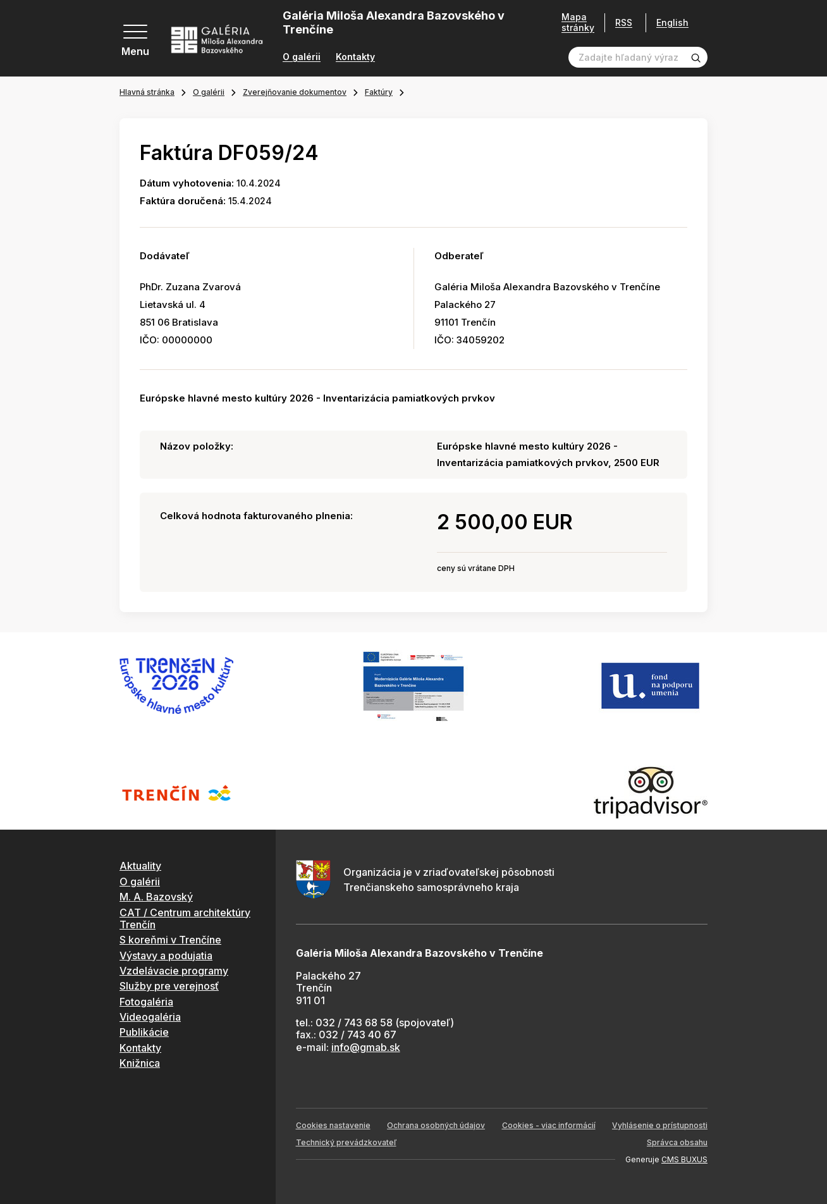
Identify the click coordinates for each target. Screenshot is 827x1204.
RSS (623, 22)
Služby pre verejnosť (169, 986)
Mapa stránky (577, 22)
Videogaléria (150, 1016)
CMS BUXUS (684, 1159)
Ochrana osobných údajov (436, 1125)
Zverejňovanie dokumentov (294, 92)
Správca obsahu (677, 1142)
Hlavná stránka (147, 92)
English (672, 23)
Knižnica (139, 1063)
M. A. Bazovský (156, 896)
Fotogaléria (146, 1001)
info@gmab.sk (365, 1047)
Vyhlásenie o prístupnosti (660, 1125)
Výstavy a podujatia (165, 955)
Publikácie (144, 1032)
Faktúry (379, 92)
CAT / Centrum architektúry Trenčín (184, 918)
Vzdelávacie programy (173, 970)
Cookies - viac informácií (549, 1125)
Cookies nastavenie (333, 1125)
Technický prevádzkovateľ (346, 1142)
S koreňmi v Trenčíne (170, 939)
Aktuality (140, 865)
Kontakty (355, 57)
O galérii (302, 57)
